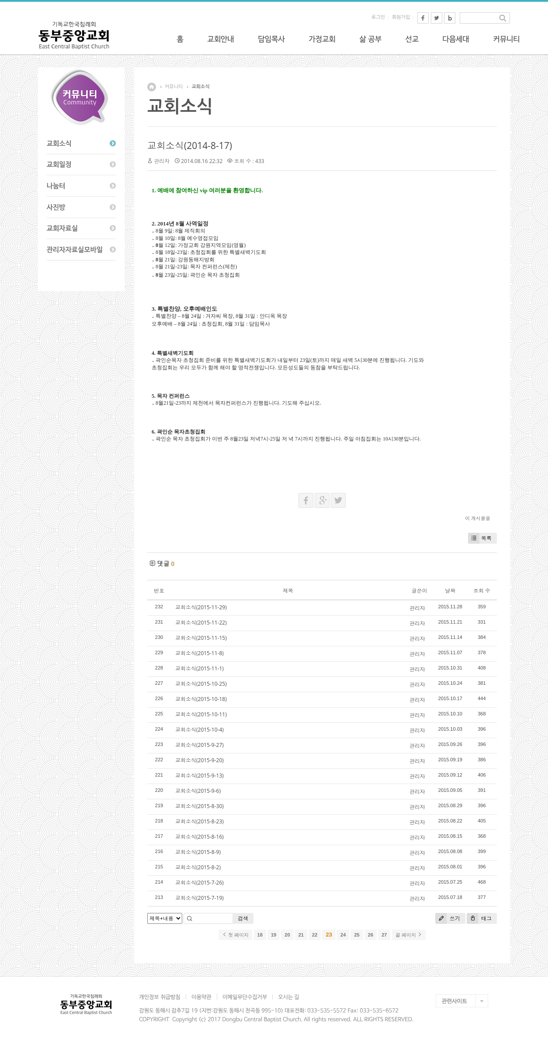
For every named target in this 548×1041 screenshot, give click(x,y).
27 (384, 934)
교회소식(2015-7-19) (199, 898)
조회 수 (481, 590)
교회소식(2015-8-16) (199, 836)
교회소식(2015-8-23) (199, 821)
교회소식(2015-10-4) (199, 729)
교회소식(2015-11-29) (201, 607)
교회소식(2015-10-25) (201, 683)
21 (301, 934)
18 (260, 934)
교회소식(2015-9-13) (199, 775)
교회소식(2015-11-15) (201, 638)
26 (370, 934)
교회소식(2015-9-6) (198, 791)
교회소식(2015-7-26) (199, 882)
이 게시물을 (477, 518)
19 (273, 934)
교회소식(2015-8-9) (198, 852)
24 (343, 934)
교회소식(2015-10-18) (201, 699)
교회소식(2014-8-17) (189, 145)
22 (314, 934)
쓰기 (447, 918)
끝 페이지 (408, 934)
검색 (243, 918)
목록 (480, 538)
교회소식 (200, 86)
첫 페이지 (235, 934)
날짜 (450, 590)
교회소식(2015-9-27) (199, 745)
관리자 (162, 161)
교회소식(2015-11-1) (199, 668)
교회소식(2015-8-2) (198, 867)
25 (356, 934)
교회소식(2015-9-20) (199, 760)
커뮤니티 (174, 86)
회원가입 (401, 17)
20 (287, 934)
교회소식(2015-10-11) (201, 714)
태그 (479, 918)
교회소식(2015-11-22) (201, 622)
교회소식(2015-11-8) (199, 653)
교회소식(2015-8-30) (199, 806)
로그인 (378, 17)
